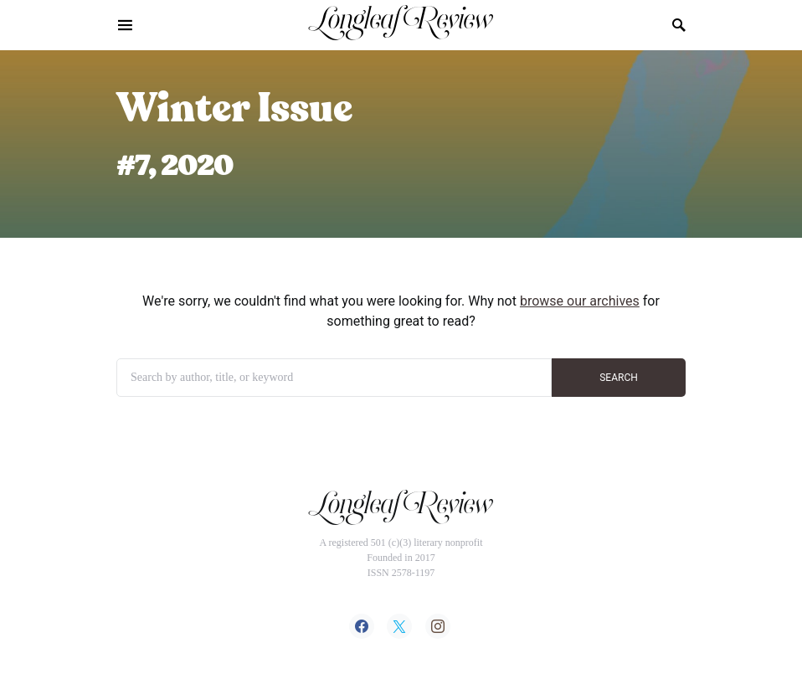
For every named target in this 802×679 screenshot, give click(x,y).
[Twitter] (399, 626)
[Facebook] (361, 626)
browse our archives (580, 301)
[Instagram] (437, 626)
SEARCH (618, 377)
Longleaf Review (401, 24)
